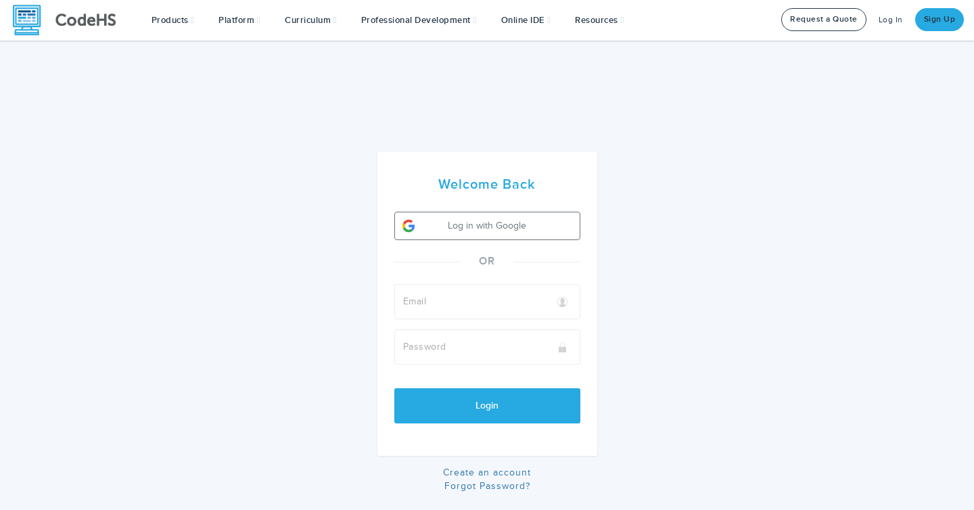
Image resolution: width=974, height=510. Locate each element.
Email (415, 301)
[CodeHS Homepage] (69, 20)
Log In (891, 20)
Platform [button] (239, 20)
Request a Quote (824, 19)
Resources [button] (599, 20)
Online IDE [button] (526, 20)
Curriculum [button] (311, 20)
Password (424, 346)
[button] (173, 20)
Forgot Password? (487, 486)
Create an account (487, 472)
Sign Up (940, 19)
